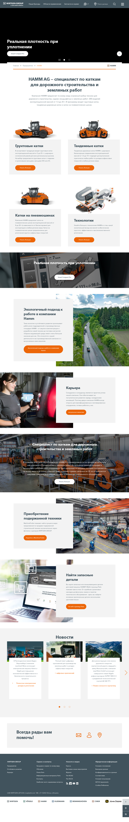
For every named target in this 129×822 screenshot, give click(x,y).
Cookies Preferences (102, 786)
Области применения (52, 4)
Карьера (10, 773)
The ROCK (69, 780)
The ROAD (69, 777)
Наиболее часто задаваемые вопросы (50, 783)
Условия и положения (102, 767)
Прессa (68, 767)
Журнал (68, 773)
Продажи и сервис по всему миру (48, 767)
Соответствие (100, 777)
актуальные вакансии (76, 413)
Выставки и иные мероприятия (76, 770)
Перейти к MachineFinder (35, 539)
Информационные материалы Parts (48, 777)
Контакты (40, 780)
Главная (16, 66)
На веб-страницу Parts (76, 607)
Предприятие (28, 66)
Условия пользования (102, 780)
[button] (119, 53)
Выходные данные (101, 770)
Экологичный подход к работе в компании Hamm (43, 350)
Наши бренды (34, 4)
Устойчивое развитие (14, 770)
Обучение (40, 770)
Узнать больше (25, 168)
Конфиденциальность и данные (106, 773)
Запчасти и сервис (71, 4)
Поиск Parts (40, 773)
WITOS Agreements (101, 783)
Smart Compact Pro (17, 54)
